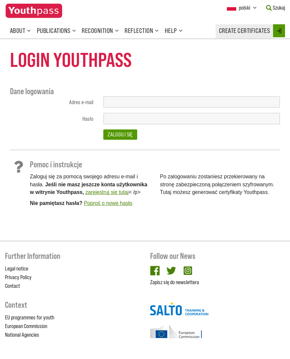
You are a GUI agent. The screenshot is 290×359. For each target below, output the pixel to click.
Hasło (87, 118)
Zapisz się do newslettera (174, 282)
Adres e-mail (81, 102)
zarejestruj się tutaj (107, 192)
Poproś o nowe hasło (108, 203)
